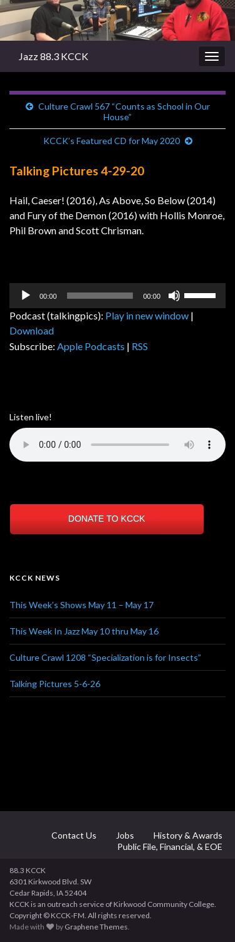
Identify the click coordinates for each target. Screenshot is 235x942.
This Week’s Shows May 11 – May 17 (81, 604)
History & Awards (187, 835)
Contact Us (73, 835)
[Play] (25, 295)
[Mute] (174, 295)
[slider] (100, 295)
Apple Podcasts (91, 346)
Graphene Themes (96, 926)
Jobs (124, 835)
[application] (117, 295)
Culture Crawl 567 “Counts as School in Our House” (124, 111)
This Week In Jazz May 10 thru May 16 (84, 631)
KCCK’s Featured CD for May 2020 (111, 140)
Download (31, 330)
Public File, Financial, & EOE (168, 846)
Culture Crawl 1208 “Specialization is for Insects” (105, 657)
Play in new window (147, 315)
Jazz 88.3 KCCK (53, 56)
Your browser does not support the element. (117, 445)
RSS (140, 346)
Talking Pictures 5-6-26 (54, 683)
